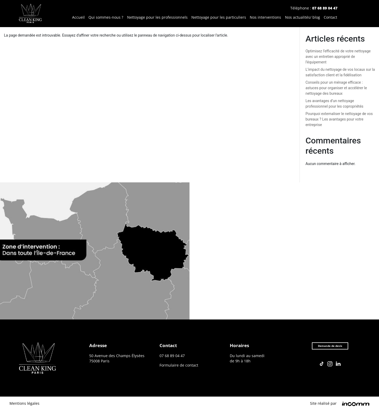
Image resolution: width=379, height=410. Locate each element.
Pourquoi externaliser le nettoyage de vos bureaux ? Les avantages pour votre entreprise (339, 119)
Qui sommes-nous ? (105, 18)
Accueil (78, 18)
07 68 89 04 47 (324, 8)
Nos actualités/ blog (302, 18)
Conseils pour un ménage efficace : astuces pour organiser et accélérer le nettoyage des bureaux (336, 88)
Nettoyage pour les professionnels (157, 18)
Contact (330, 18)
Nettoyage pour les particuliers (218, 18)
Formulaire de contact (178, 365)
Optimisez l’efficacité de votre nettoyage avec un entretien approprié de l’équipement (338, 56)
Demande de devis (330, 346)
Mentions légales (24, 403)
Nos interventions (265, 18)
